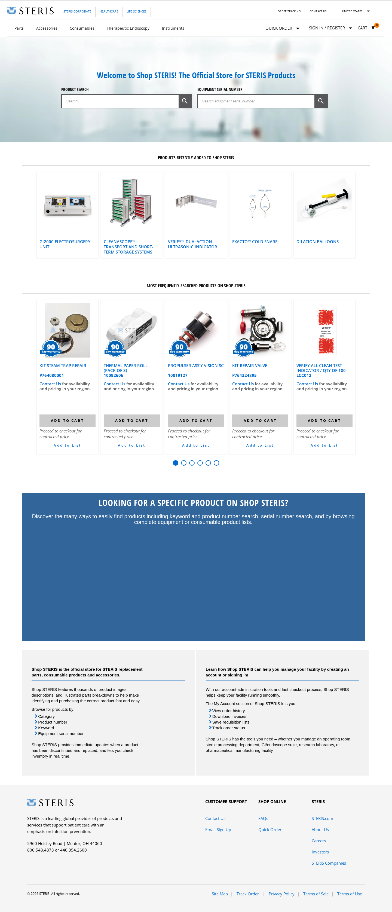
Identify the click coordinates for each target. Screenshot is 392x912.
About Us (320, 829)
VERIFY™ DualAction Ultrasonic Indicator (192, 244)
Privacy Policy (282, 893)
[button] (185, 101)
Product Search (75, 89)
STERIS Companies (329, 863)
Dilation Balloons (317, 241)
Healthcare (109, 11)
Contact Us (318, 11)
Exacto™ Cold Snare (254, 241)
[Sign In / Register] (330, 28)
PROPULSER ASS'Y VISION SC (196, 365)
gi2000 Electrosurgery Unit (64, 244)
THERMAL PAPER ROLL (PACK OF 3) (126, 368)
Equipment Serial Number (220, 89)
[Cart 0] (366, 27)
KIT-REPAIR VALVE (249, 365)
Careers (319, 840)
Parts (19, 28)
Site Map (220, 893)
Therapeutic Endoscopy (128, 28)
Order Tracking (289, 11)
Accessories (46, 28)
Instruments (173, 28)
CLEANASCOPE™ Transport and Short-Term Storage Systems (128, 246)
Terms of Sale (316, 893)
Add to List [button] (67, 445)
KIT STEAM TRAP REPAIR (62, 365)
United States (352, 11)
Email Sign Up (218, 829)
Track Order (248, 893)
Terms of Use (349, 893)
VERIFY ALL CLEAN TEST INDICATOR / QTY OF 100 (321, 368)
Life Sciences (136, 11)
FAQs (263, 818)
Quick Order (282, 28)
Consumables (82, 28)
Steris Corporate (77, 11)
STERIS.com (322, 818)
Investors (320, 852)
